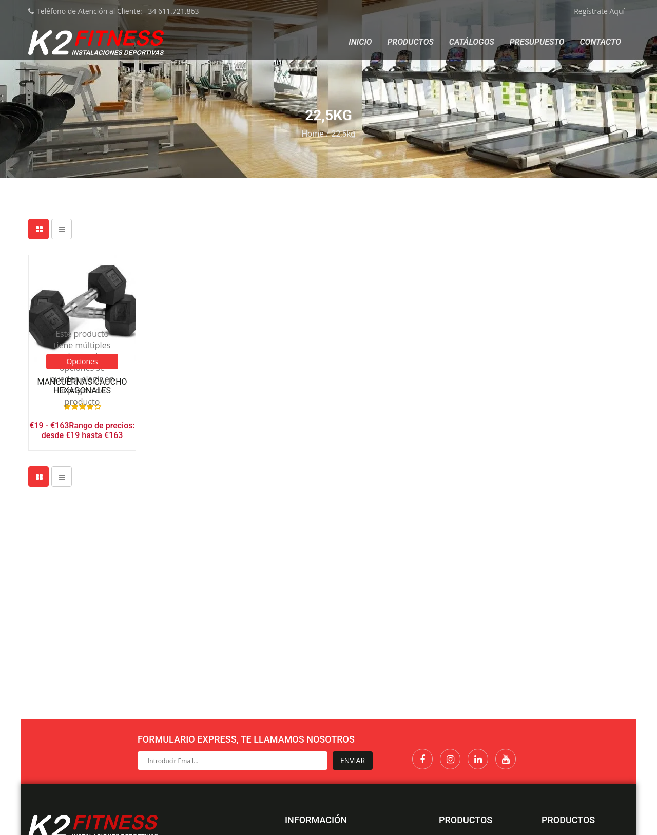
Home (313, 134)
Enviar (352, 760)
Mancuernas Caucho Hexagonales (82, 386)
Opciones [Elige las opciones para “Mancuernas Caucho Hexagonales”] (82, 361)
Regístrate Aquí (599, 11)
